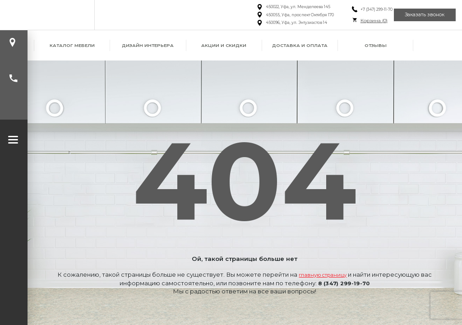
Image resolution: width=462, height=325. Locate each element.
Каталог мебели (72, 45)
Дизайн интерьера (148, 45)
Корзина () (360, 20)
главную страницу (322, 274)
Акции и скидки (223, 45)
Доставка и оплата (300, 45)
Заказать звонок (420, 14)
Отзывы (376, 45)
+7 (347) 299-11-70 (362, 9)
